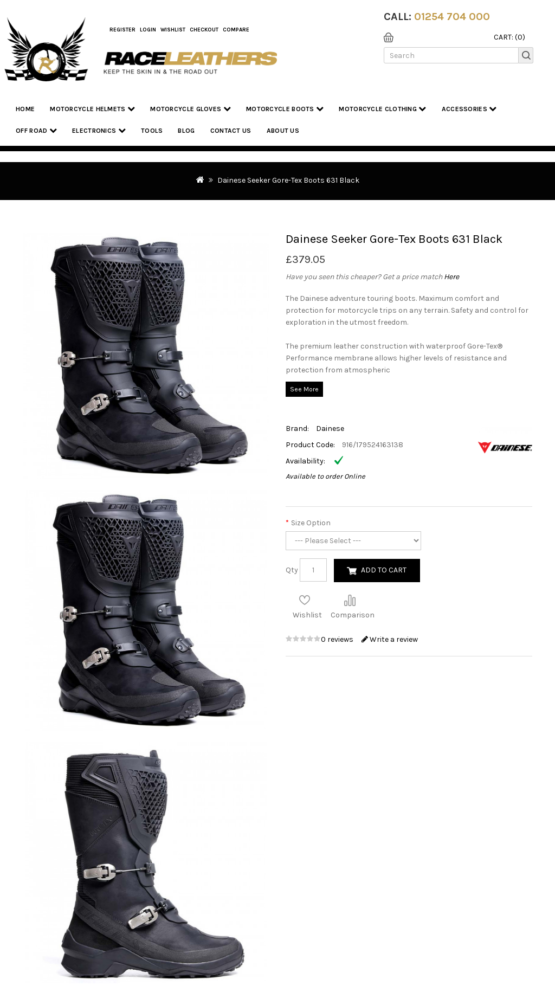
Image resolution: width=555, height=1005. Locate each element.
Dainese (330, 428)
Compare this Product (349, 600)
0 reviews (338, 639)
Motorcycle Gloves (190, 109)
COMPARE (236, 30)
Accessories (469, 109)
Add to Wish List (304, 600)
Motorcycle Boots (285, 109)
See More (304, 389)
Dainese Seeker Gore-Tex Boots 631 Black (288, 180)
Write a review (390, 639)
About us (283, 130)
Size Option (311, 522)
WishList (172, 30)
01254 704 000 (452, 16)
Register (122, 30)
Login (148, 30)
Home (25, 109)
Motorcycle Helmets (92, 109)
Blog (186, 130)
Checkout (204, 30)
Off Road (36, 130)
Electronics (99, 130)
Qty (292, 570)
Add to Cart (383, 570)
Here (451, 276)
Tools (152, 130)
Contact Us (230, 130)
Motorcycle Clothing (382, 109)
